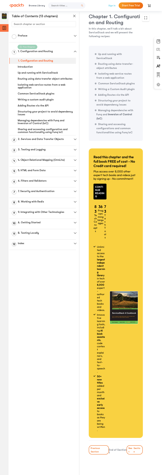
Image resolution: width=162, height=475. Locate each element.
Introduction (25, 66)
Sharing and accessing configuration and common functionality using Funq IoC (43, 131)
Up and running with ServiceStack (38, 72)
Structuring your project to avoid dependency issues (45, 113)
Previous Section (95, 450)
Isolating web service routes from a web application (41, 86)
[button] (75, 35)
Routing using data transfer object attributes (45, 78)
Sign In (111, 5)
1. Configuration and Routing (35, 60)
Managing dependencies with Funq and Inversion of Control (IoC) (41, 122)
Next (135, 449)
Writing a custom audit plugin (36, 99)
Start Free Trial (131, 5)
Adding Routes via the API (33, 105)
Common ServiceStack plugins (36, 93)
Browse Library (37, 5)
